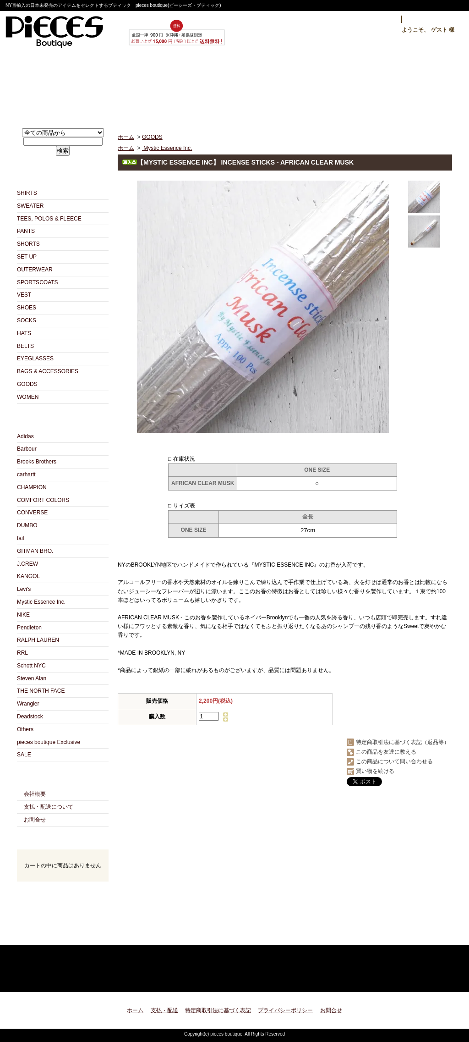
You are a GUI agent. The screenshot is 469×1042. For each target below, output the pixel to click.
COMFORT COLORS (43, 500)
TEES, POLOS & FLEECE (49, 218)
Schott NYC (31, 665)
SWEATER (30, 206)
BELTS (25, 346)
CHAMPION (32, 487)
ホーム (58, 85)
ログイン (380, 19)
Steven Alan (31, 678)
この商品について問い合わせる (394, 761)
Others (25, 729)
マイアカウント (430, 19)
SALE (24, 754)
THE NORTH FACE (41, 691)
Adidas (25, 436)
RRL (22, 653)
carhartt (26, 474)
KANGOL (28, 576)
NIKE (23, 615)
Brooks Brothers (36, 461)
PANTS (26, 231)
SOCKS (26, 320)
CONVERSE (32, 512)
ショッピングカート (411, 85)
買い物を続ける (375, 771)
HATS (24, 333)
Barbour (27, 449)
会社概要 (35, 794)
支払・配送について (146, 85)
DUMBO (27, 525)
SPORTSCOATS (37, 282)
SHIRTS (27, 193)
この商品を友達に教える (386, 752)
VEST (24, 295)
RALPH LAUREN (38, 640)
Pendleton (29, 627)
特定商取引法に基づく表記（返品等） (402, 742)
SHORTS (28, 244)
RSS (46, 934)
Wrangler (28, 703)
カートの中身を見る (63, 893)
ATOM (79, 934)
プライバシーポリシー (285, 1010)
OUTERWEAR (35, 269)
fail (20, 538)
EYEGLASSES (35, 358)
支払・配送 (164, 1010)
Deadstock (30, 716)
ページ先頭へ (437, 979)
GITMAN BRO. (35, 551)
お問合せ (323, 85)
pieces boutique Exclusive (48, 742)
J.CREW (27, 564)
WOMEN (27, 397)
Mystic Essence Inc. (41, 602)
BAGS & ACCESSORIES (47, 371)
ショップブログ (235, 85)
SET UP (27, 257)
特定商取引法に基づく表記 (218, 1010)
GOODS (27, 384)
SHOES (26, 307)
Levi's (24, 589)
